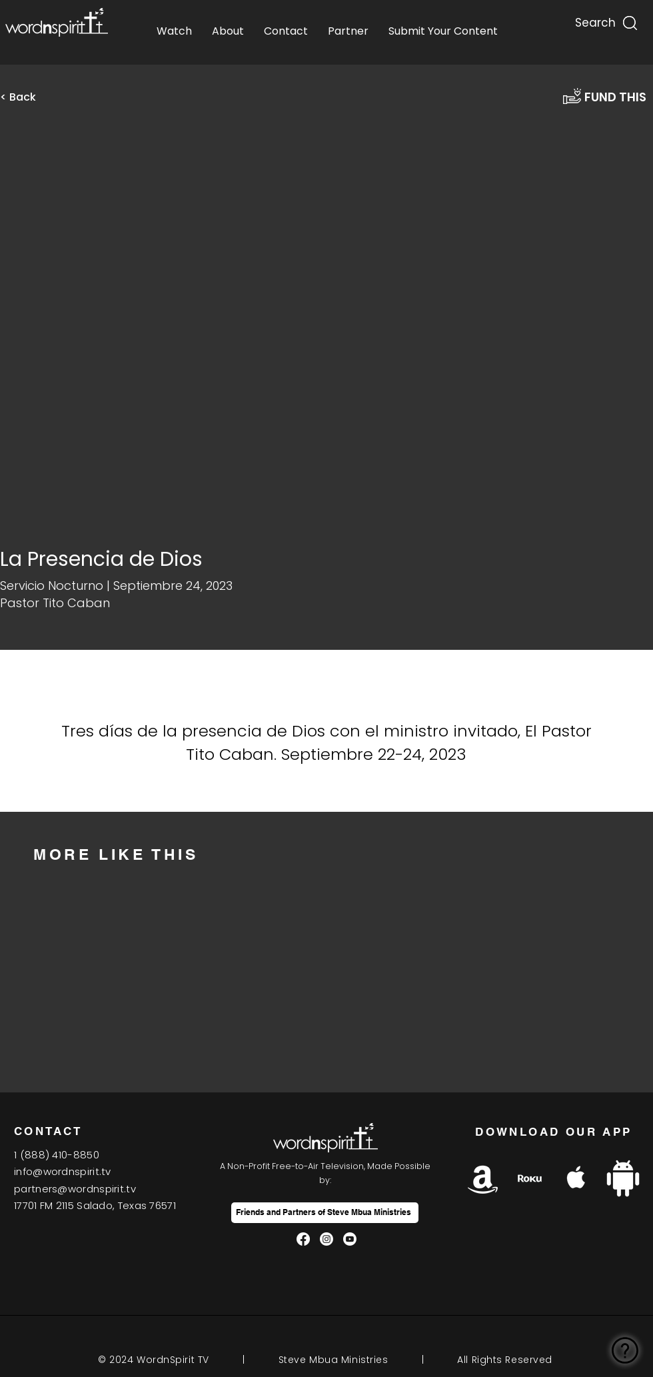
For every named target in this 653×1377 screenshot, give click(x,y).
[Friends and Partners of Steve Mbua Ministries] (324, 1212)
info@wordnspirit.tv (62, 1171)
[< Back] (26, 97)
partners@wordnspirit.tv (75, 1189)
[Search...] (594, 19)
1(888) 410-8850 (56, 1155)
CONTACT (48, 1131)
